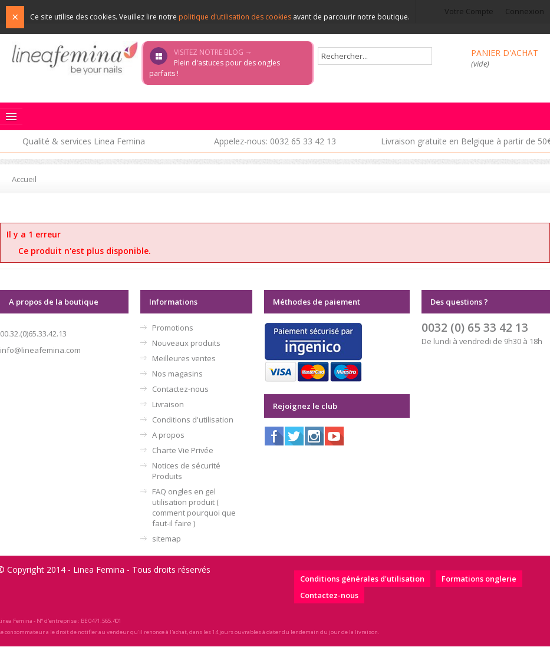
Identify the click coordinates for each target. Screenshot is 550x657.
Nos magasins (177, 373)
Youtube (334, 436)
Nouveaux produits (186, 343)
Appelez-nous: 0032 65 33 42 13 (275, 141)
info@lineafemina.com (40, 350)
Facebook (274, 436)
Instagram (314, 436)
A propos (168, 435)
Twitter (294, 436)
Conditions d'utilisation (192, 419)
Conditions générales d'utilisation (362, 578)
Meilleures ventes (184, 358)
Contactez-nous (180, 389)
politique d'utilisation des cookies (235, 17)
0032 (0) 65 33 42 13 (474, 327)
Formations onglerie (479, 578)
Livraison (168, 404)
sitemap (166, 538)
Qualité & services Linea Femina (83, 141)
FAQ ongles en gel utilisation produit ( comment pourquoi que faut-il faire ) (194, 507)
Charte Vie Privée (182, 450)
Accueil (24, 179)
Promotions (172, 327)
